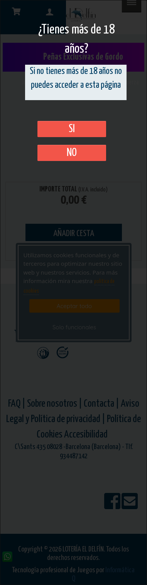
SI (72, 129)
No (72, 153)
